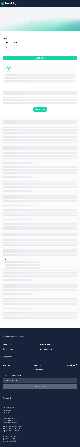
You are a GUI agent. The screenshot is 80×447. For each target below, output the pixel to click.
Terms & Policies (46, 345)
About (5, 345)
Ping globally (7, 410)
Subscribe (40, 387)
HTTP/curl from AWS (9, 441)
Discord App (38, 370)
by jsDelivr (20, 3)
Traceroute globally (9, 420)
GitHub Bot (72, 365)
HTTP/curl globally (9, 440)
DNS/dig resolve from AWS (11, 432)
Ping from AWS (8, 412)
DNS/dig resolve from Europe (12, 426)
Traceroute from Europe (10, 417)
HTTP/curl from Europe (10, 436)
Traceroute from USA (10, 418)
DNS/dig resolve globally (11, 430)
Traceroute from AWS (10, 422)
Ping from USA (7, 409)
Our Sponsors (8, 349)
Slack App (37, 365)
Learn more (40, 109)
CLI (4, 370)
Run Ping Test (40, 58)
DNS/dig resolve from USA (11, 428)
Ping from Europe (8, 407)
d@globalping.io (46, 349)
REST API (6, 365)
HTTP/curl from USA (9, 438)
